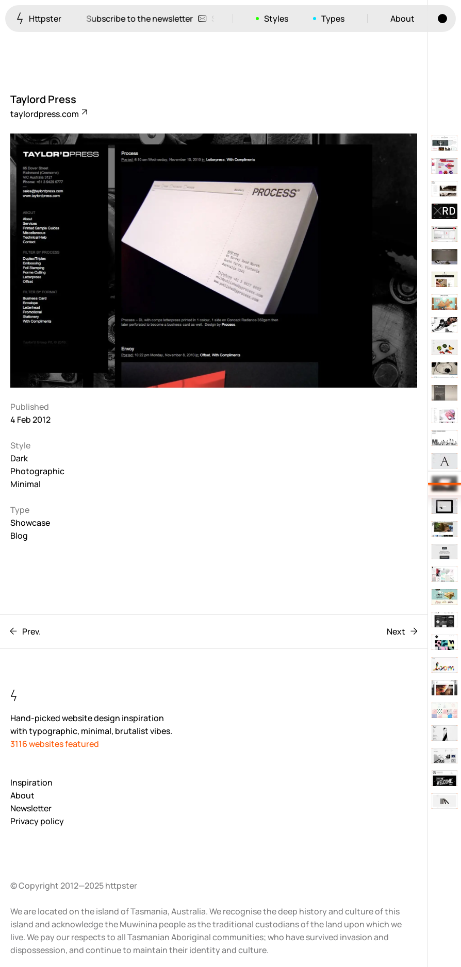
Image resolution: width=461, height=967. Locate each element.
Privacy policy (37, 821)
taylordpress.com (48, 114)
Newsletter (31, 808)
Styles (276, 18)
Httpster (39, 18)
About (402, 18)
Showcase (30, 522)
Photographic (37, 471)
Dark (19, 458)
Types (332, 18)
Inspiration (31, 782)
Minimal (25, 484)
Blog (19, 535)
